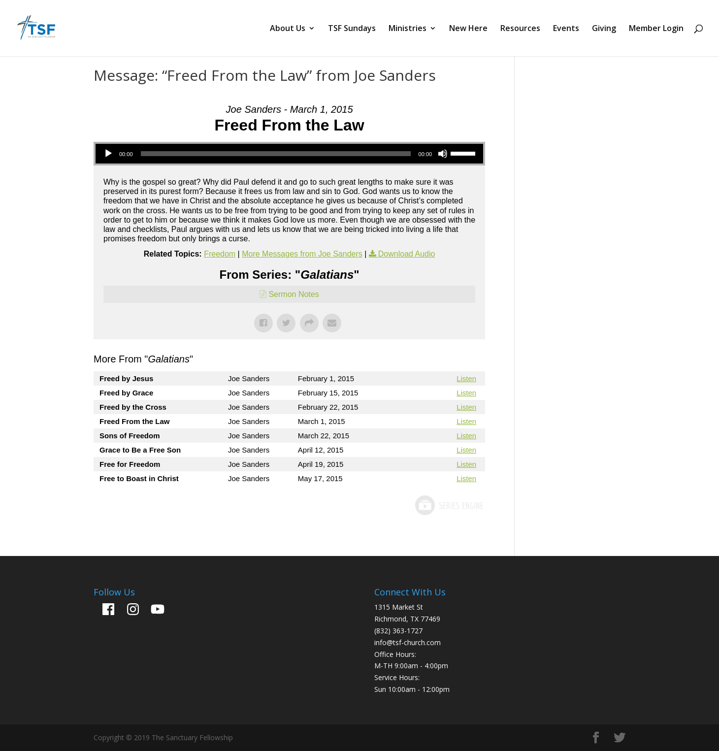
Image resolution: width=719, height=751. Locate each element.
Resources (520, 29)
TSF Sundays (352, 29)
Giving (604, 29)
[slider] (276, 153)
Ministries (407, 29)
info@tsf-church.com (407, 642)
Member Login (656, 29)
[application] (289, 153)
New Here (468, 29)
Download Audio (406, 254)
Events (566, 29)
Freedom (219, 254)
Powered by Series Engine (448, 505)
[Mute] (443, 154)
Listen (466, 378)
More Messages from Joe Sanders (302, 254)
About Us (287, 29)
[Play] (108, 154)
